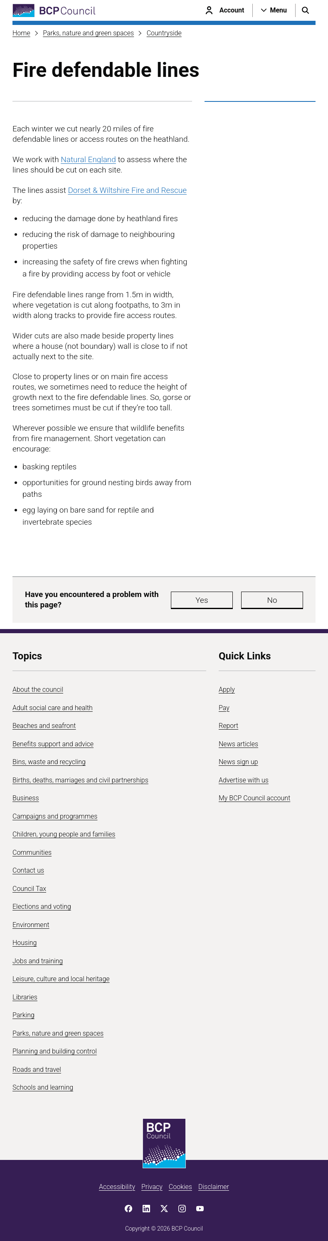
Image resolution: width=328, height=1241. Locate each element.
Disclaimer (213, 1183)
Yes (226, 598)
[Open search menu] (306, 10)
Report (228, 722)
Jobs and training (37, 957)
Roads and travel (36, 1065)
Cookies (180, 1183)
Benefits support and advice (53, 740)
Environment (30, 921)
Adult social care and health (52, 704)
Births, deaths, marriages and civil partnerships (80, 776)
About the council (37, 686)
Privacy (152, 1183)
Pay (224, 704)
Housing (24, 939)
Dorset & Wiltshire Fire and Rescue (127, 190)
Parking (23, 1011)
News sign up (238, 758)
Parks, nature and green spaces (88, 33)
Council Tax (29, 884)
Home (21, 33)
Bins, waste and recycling (49, 758)
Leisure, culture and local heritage (61, 975)
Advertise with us (244, 776)
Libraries (24, 993)
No (276, 598)
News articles (238, 740)
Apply (227, 686)
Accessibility (117, 1183)
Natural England (88, 159)
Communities (32, 848)
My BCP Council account (254, 794)
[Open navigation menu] (274, 10)
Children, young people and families (63, 830)
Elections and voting (41, 903)
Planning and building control (54, 1047)
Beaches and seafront (44, 722)
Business (25, 794)
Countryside (164, 33)
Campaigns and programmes (54, 812)
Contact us (28, 867)
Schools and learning (42, 1084)
